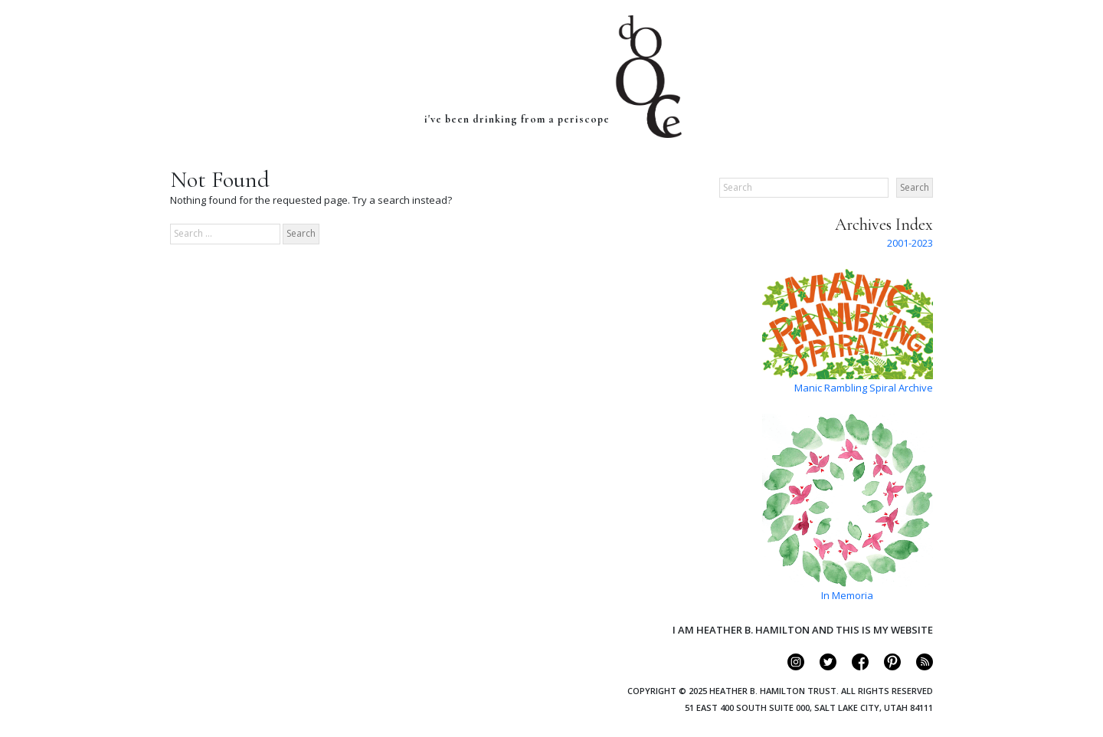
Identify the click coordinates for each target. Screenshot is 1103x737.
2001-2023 (910, 243)
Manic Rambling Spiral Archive (863, 388)
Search (914, 187)
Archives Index (884, 224)
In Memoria (847, 595)
